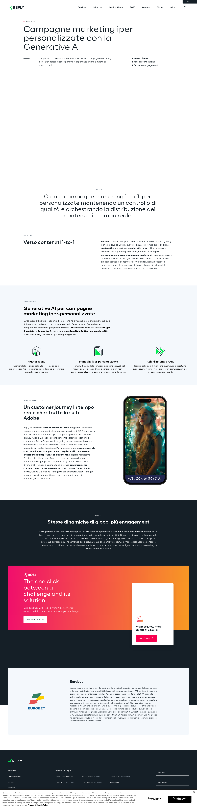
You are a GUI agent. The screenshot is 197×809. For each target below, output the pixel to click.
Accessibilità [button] (114, 782)
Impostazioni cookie (154, 799)
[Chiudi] (194, 792)
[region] (98, 799)
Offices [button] (11, 782)
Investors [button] (11, 788)
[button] (35, 619)
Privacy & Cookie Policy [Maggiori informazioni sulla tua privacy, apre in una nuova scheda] (38, 805)
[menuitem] (82, 8)
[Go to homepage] (16, 8)
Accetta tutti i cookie (180, 799)
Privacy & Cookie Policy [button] (64, 777)
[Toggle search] (185, 8)
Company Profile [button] (14, 777)
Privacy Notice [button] (65, 782)
